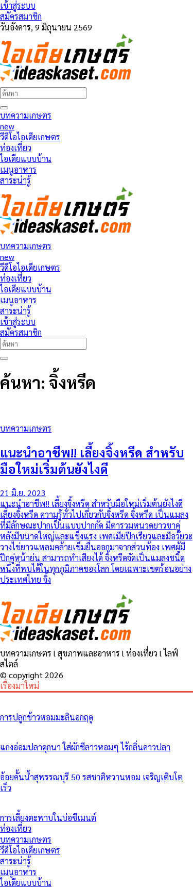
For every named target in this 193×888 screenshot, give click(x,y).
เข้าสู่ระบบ (18, 5)
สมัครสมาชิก (21, 16)
